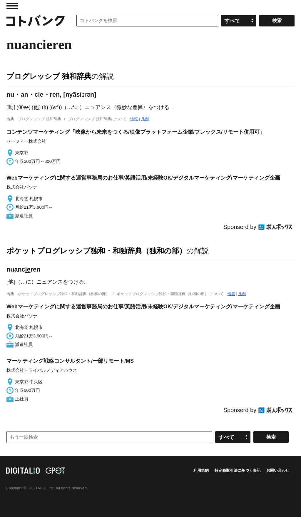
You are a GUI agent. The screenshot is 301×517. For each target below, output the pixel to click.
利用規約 (201, 470)
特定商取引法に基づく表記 (237, 470)
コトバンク (35, 20)
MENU (12, 6)
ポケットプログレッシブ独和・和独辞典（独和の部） (96, 251)
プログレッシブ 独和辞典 (48, 76)
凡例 (145, 119)
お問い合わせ (277, 470)
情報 (134, 119)
